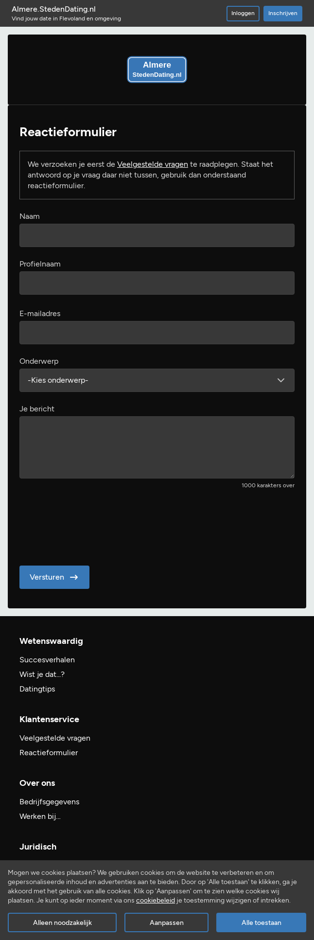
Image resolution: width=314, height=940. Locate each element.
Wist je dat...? (42, 674)
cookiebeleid (155, 900)
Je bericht (36, 408)
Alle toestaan (261, 923)
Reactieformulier (48, 752)
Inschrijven (282, 13)
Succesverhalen (47, 659)
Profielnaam (40, 263)
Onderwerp (38, 361)
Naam (29, 216)
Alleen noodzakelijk (62, 923)
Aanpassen (167, 923)
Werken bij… (40, 816)
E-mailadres (39, 313)
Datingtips (37, 688)
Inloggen (243, 13)
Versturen (55, 577)
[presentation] (93, 524)
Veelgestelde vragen (152, 164)
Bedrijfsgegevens (49, 801)
